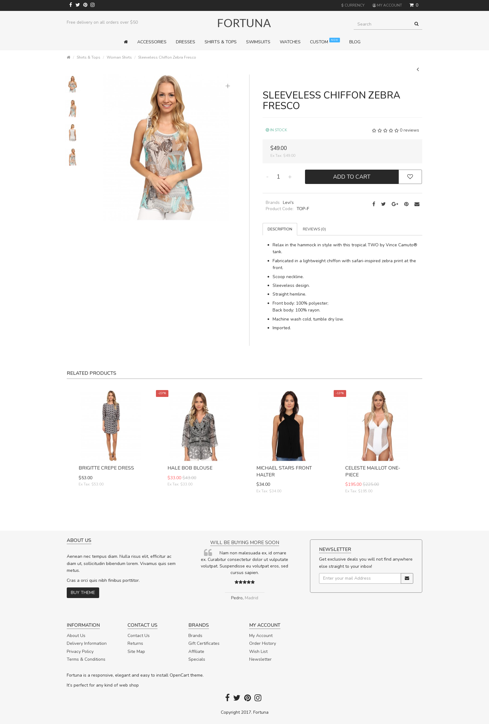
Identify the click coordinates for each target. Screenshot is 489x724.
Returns (135, 643)
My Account (261, 636)
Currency (353, 5)
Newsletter (260, 659)
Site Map (136, 651)
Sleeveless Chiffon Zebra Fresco (167, 57)
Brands (195, 636)
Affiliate (196, 651)
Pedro (237, 598)
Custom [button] (325, 41)
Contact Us (139, 636)
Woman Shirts (119, 57)
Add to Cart (351, 177)
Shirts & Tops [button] (221, 42)
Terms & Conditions (86, 659)
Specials (196, 659)
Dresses (185, 42)
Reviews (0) (314, 229)
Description (280, 229)
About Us (76, 636)
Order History (262, 643)
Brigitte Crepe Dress (106, 468)
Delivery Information (87, 643)
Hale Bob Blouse (189, 468)
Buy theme (83, 593)
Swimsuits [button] (258, 42)
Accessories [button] (152, 42)
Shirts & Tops (88, 57)
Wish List (258, 651)
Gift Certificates (204, 643)
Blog (355, 42)
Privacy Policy (80, 651)
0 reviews (409, 130)
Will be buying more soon (244, 542)
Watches (290, 42)
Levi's (288, 202)
